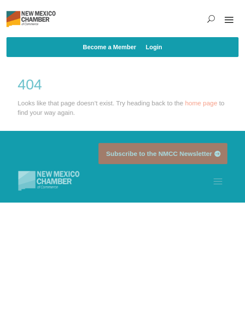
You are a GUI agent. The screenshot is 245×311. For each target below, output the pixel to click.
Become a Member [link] (109, 47)
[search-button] (211, 19)
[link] (49, 181)
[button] (229, 19)
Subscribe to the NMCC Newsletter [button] (159, 153)
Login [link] (154, 47)
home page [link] (201, 103)
